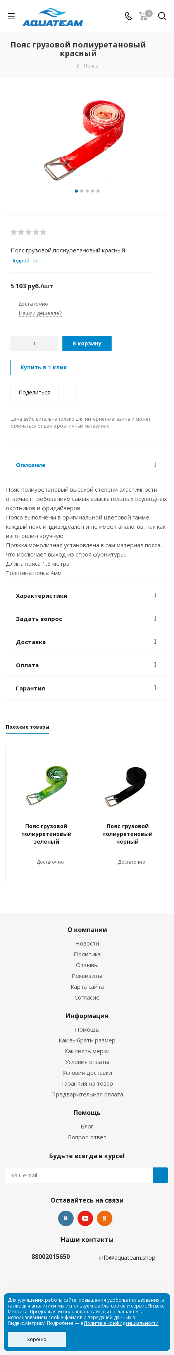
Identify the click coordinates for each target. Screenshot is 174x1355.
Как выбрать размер (87, 1040)
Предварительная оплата (87, 1094)
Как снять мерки (87, 1051)
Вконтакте (66, 1218)
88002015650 (50, 1256)
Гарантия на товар (87, 1083)
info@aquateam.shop (127, 1257)
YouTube (85, 1218)
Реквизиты (87, 975)
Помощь (87, 1029)
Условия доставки (87, 1072)
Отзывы (87, 965)
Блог (87, 1126)
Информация (87, 1016)
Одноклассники (104, 1218)
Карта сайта (87, 986)
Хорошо (37, 1339)
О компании (87, 929)
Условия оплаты (87, 1062)
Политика (87, 954)
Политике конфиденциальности (121, 1323)
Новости (87, 943)
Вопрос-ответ (87, 1137)
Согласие (87, 997)
